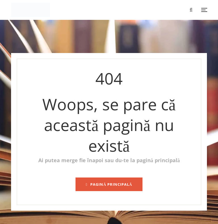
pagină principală (109, 184)
